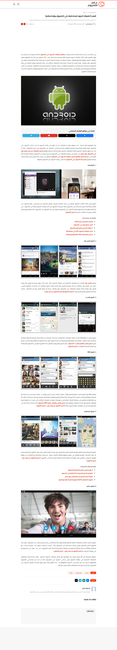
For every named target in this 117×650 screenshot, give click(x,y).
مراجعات (31, 4)
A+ (24, 24)
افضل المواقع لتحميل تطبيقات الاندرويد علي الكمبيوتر (68, 156)
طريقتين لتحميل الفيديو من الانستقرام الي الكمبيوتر (77, 473)
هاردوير (25, 4)
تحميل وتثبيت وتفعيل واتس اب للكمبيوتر (80, 343)
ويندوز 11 (69, 4)
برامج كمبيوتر (82, 4)
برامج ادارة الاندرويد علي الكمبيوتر (76, 159)
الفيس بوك (88, 283)
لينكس (51, 4)
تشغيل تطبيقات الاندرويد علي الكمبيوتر (52, 54)
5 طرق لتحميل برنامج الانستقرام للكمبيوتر (80, 470)
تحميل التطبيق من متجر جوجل (54, 291)
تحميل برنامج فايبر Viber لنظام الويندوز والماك (79, 234)
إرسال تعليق (90, 611)
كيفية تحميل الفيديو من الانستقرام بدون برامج (79, 476)
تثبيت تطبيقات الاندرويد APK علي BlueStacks (79, 231)
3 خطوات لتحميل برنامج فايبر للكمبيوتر (81, 228)
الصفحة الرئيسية (92, 12)
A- (21, 24)
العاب (46, 4)
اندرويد (41, 4)
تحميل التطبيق (70, 212)
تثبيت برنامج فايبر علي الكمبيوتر (83, 224)
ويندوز (75, 4)
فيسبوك (63, 4)
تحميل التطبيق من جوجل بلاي (56, 405)
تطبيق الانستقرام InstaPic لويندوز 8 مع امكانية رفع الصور (76, 479)
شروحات (71, 573)
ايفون (36, 4)
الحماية (56, 4)
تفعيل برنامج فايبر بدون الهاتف (83, 221)
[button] (87, 580)
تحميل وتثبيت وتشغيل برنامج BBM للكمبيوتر (51, 403)
